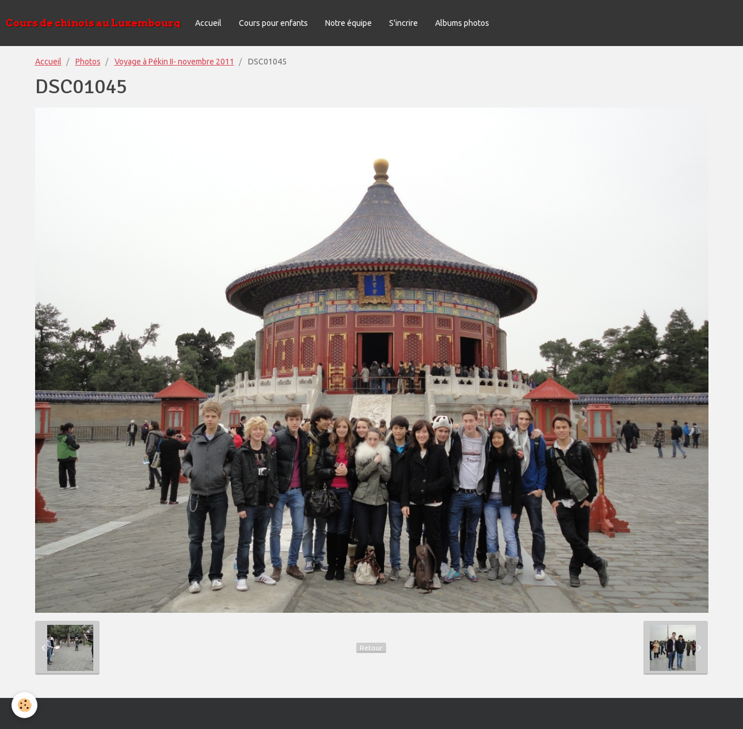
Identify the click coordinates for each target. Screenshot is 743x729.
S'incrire (403, 23)
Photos (88, 61)
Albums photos (462, 23)
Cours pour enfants (273, 23)
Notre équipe (348, 23)
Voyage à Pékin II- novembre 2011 (174, 61)
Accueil (208, 23)
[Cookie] (24, 705)
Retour (371, 647)
